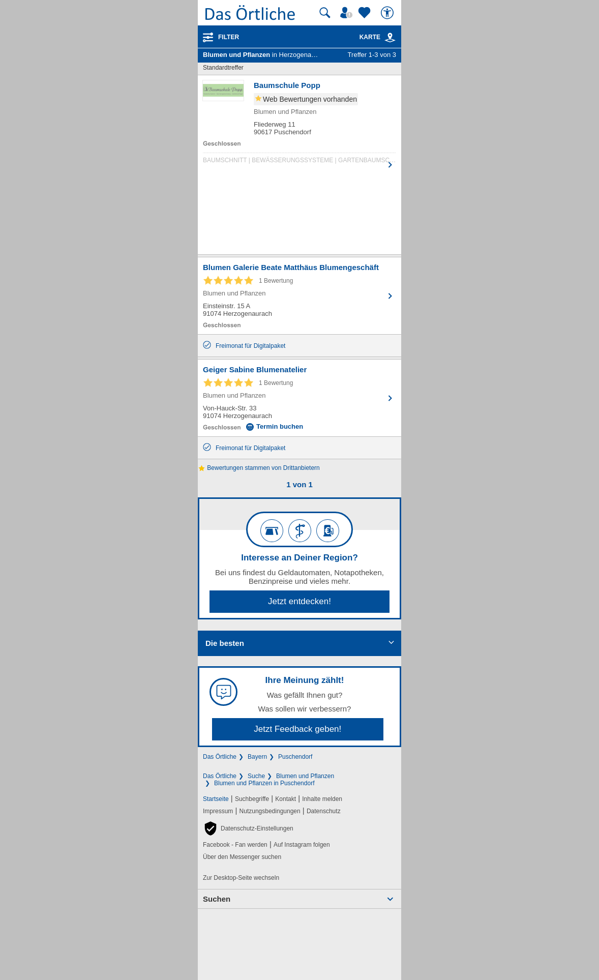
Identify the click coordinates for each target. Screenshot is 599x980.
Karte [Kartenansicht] (378, 37)
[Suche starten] (325, 12)
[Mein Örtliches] (347, 12)
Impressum (218, 811)
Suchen (216, 899)
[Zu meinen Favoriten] (365, 12)
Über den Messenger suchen (242, 856)
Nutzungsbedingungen (270, 811)
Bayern (257, 756)
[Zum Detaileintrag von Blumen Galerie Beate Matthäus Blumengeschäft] (299, 295)
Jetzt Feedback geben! (297, 729)
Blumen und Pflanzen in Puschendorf (264, 783)
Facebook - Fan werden (235, 844)
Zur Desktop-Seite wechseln (241, 877)
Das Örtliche (219, 756)
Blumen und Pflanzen (305, 776)
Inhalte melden (322, 799)
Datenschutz (324, 811)
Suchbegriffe (252, 799)
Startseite (216, 799)
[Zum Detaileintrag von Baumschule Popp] (299, 124)
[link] (390, 38)
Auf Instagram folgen (302, 844)
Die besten (224, 643)
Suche (256, 776)
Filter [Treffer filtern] (228, 37)
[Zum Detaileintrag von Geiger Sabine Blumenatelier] (299, 398)
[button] (248, 828)
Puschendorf (295, 756)
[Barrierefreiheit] (388, 12)
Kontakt (285, 799)
